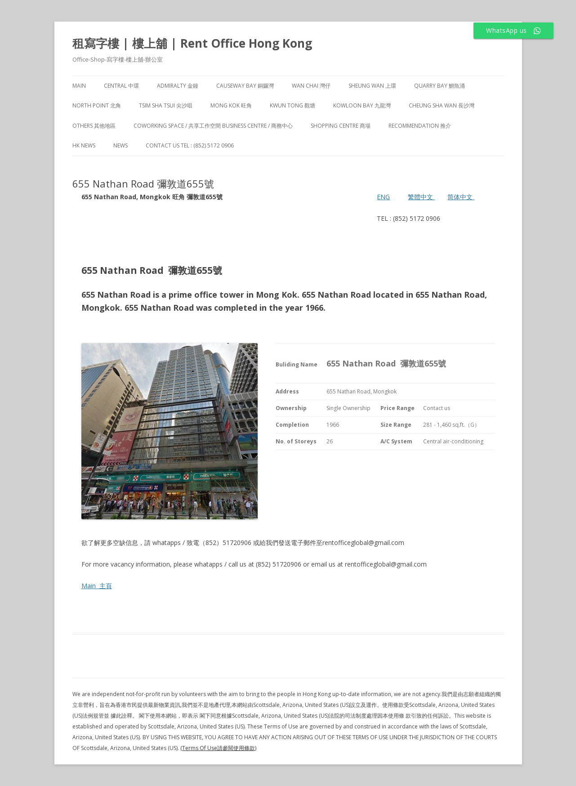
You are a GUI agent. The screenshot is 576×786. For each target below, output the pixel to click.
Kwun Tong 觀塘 (292, 105)
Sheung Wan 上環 (372, 85)
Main (79, 85)
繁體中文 (421, 196)
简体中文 (460, 196)
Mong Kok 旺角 (231, 105)
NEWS (120, 145)
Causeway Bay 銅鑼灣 (245, 85)
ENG (383, 196)
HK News (83, 145)
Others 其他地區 (94, 126)
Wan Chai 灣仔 (311, 85)
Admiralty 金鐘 (177, 85)
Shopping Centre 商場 (341, 126)
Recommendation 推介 (419, 126)
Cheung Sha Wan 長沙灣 (441, 105)
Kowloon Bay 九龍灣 (362, 105)
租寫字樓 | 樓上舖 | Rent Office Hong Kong (192, 43)
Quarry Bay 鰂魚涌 (439, 85)
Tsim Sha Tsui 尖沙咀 (165, 105)
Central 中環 (121, 85)
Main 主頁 (96, 585)
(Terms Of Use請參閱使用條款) (218, 748)
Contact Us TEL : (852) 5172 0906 (190, 145)
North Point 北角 (96, 105)
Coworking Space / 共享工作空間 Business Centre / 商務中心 (213, 126)
